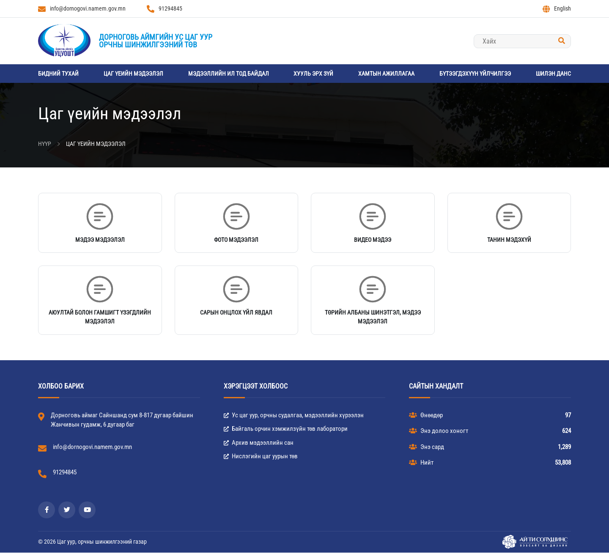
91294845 (164, 9)
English (557, 9)
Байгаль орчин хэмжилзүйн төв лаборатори (286, 429)
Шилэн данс (553, 73)
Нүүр (44, 144)
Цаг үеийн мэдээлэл (133, 73)
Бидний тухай (58, 73)
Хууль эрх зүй (313, 73)
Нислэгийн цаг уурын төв (261, 457)
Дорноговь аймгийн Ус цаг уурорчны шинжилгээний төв (155, 41)
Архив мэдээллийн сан (259, 443)
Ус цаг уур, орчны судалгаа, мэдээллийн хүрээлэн (294, 415)
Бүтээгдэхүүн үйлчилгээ (475, 73)
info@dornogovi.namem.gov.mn (82, 9)
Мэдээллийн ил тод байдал (228, 73)
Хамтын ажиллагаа (386, 73)
